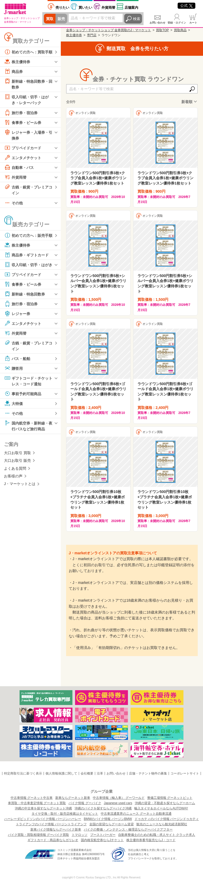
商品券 (13, 71)
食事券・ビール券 (22, 122)
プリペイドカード (22, 148)
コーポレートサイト (184, 773)
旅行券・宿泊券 (21, 112)
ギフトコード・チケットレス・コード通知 (28, 380)
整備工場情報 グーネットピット (169, 798)
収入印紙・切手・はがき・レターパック (26, 99)
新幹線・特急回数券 (24, 294)
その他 (13, 203)
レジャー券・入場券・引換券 (28, 134)
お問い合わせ (157, 22)
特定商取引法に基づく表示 (23, 773)
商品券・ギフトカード (26, 255)
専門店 (91, 35)
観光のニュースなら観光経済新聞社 (161, 824)
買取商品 (180, 30)
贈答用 (13, 368)
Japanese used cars (118, 803)
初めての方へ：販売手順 (28, 235)
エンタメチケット (22, 157)
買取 (49, 19)
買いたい (85, 8)
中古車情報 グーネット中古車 (32, 798)
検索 (136, 19)
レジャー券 (17, 313)
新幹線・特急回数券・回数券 (28, 83)
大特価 (13, 403)
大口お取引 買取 (17, 453)
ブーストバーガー (103, 835)
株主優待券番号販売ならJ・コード (151, 840)
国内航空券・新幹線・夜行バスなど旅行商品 (28, 425)
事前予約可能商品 (22, 393)
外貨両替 (108, 8)
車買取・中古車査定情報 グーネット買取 (37, 803)
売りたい (62, 8)
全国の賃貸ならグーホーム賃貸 (111, 824)
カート (193, 22)
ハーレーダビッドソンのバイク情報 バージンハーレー (42, 819)
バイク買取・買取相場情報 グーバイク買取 (38, 835)
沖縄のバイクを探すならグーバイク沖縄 (103, 808)
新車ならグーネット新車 (72, 798)
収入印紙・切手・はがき (28, 264)
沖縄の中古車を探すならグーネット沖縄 (43, 808)
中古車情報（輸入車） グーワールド (118, 798)
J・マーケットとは (19, 484)
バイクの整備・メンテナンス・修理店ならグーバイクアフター (128, 829)
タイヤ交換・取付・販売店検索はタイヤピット (64, 813)
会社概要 (87, 773)
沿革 (100, 773)
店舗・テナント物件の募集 (148, 773)
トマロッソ (79, 835)
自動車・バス (19, 167)
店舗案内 (131, 8)
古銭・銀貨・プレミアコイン (28, 189)
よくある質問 (15, 468)
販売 (61, 19)
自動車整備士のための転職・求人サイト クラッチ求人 (156, 835)
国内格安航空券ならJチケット (102, 840)
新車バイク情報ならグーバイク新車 (55, 829)
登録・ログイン (177, 22)
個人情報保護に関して (61, 773)
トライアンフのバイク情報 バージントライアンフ (51, 824)
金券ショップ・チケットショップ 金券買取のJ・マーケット (108, 30)
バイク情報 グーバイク (84, 803)
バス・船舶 (17, 358)
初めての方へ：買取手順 (28, 52)
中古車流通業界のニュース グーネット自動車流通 (136, 813)
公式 (186, 5)
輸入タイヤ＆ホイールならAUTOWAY (161, 808)
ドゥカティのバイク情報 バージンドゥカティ (167, 819)
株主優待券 (17, 61)
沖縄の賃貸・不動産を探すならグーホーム (165, 803)
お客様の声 (13, 476)
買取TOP (162, 30)
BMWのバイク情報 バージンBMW (108, 819)
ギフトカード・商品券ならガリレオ (52, 840)
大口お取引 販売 (17, 460)
